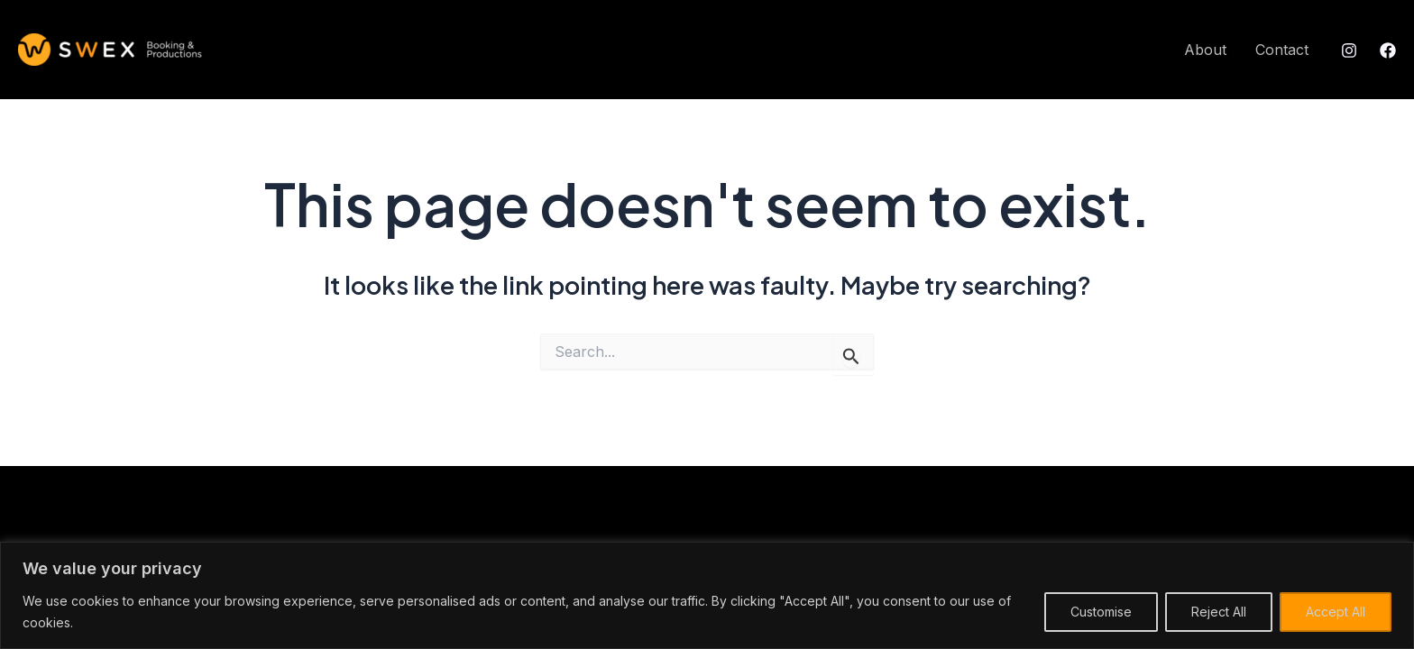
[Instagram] (1349, 50)
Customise (1101, 611)
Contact (1281, 50)
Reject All (1218, 611)
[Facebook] (1388, 50)
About (1205, 50)
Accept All (1335, 611)
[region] (707, 595)
